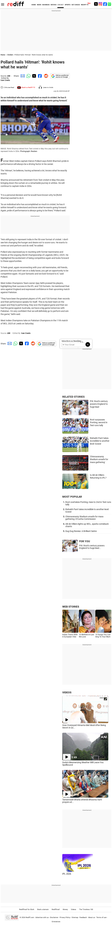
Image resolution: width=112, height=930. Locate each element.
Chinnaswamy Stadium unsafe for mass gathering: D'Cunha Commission (84, 517)
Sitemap (75, 917)
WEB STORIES (70, 606)
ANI (8, 76)
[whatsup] (109, 4)
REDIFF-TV (85, 5)
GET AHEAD (75, 5)
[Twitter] (96, 4)
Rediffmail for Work (26, 909)
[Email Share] (22, 76)
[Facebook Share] (39, 76)
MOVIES (53, 5)
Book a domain (43, 909)
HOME (33, 5)
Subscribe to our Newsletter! (71, 341)
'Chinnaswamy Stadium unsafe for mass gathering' (99, 459)
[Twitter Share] (34, 76)
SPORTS (67, 5)
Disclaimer (54, 917)
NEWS (39, 5)
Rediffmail (56, 909)
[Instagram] (100, 4)
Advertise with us (42, 917)
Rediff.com (30, 917)
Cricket (10, 55)
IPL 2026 (66, 873)
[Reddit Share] (45, 76)
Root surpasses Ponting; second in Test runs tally (98, 422)
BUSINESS (46, 5)
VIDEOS (66, 692)
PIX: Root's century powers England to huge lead (99, 404)
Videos (73, 909)
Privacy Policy (65, 917)
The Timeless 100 (86, 909)
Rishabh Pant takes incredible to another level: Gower (99, 441)
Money (65, 909)
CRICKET (60, 5)
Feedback (83, 917)
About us (91, 917)
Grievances (56, 922)
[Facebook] (105, 4)
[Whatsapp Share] (28, 76)
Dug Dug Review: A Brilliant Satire (81, 531)
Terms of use (101, 917)
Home (3, 55)
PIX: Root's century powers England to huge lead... (91, 546)
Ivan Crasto (5, 80)
